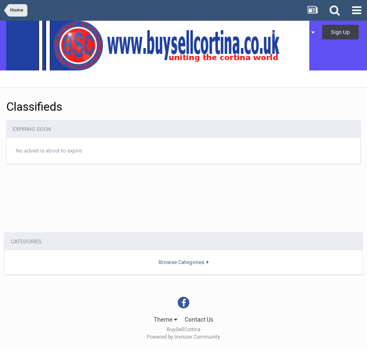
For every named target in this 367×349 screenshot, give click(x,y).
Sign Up (340, 32)
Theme (165, 319)
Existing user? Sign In (286, 32)
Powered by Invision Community (183, 337)
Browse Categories (184, 262)
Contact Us (199, 319)
